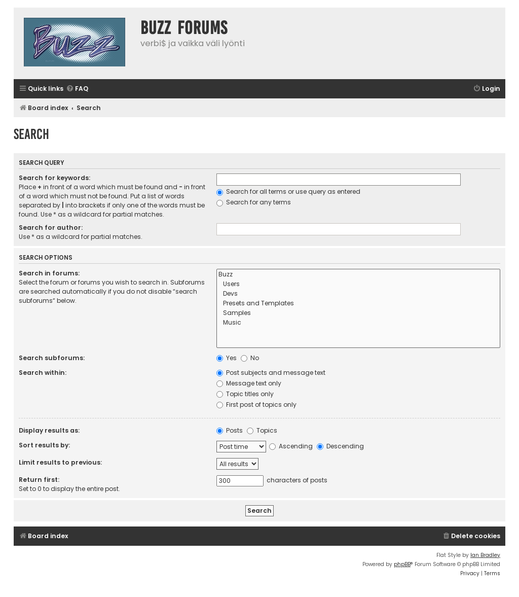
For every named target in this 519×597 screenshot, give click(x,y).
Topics (262, 430)
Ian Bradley (485, 555)
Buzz (358, 274)
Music (358, 323)
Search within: (42, 372)
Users (358, 284)
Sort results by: (44, 445)
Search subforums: (52, 358)
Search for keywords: (54, 177)
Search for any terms (253, 202)
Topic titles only (245, 394)
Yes (226, 358)
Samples (358, 313)
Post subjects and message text (270, 372)
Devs (358, 294)
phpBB (402, 564)
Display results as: (49, 430)
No (250, 358)
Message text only (248, 383)
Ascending (291, 446)
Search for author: (51, 227)
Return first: (39, 479)
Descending (340, 446)
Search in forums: (49, 273)
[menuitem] (77, 89)
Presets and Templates (358, 303)
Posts (229, 430)
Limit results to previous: (60, 462)
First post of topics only (256, 404)
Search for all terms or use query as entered (288, 191)
